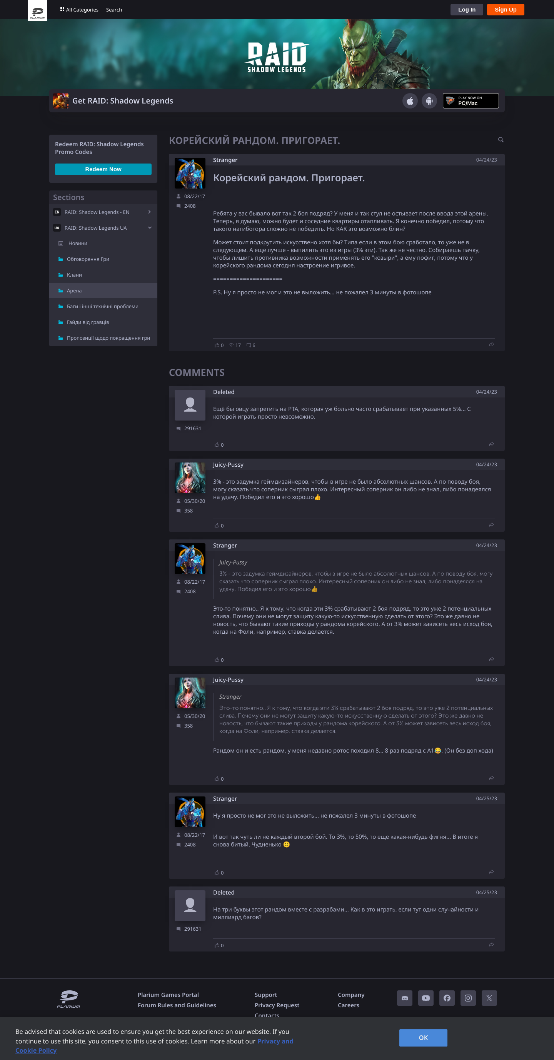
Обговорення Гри (88, 258)
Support (266, 995)
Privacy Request (277, 1005)
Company (351, 995)
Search (114, 9)
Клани (74, 274)
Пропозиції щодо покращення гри (108, 337)
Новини (77, 243)
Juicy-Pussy (228, 465)
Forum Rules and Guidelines (177, 1005)
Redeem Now (103, 169)
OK (423, 1037)
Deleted (224, 392)
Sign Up (506, 9)
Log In (467, 9)
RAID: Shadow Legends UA (96, 227)
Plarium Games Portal (168, 995)
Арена (74, 290)
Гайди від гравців (88, 322)
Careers (348, 1005)
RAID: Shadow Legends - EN (97, 212)
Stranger (225, 160)
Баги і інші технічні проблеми (102, 306)
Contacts (267, 1016)
